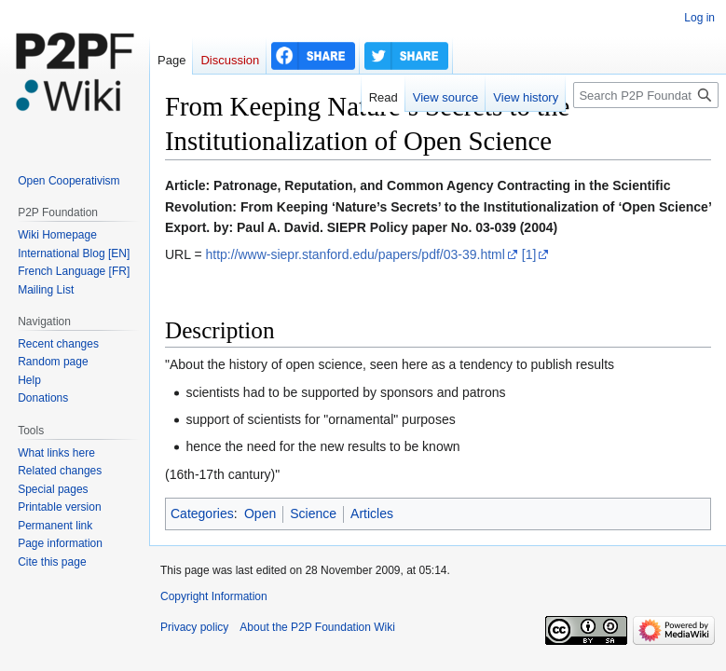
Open (260, 513)
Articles (371, 513)
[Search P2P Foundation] (646, 95)
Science (313, 513)
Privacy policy (194, 627)
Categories (202, 513)
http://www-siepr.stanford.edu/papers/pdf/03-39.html (354, 254)
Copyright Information (213, 596)
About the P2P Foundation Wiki (317, 627)
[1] (529, 254)
